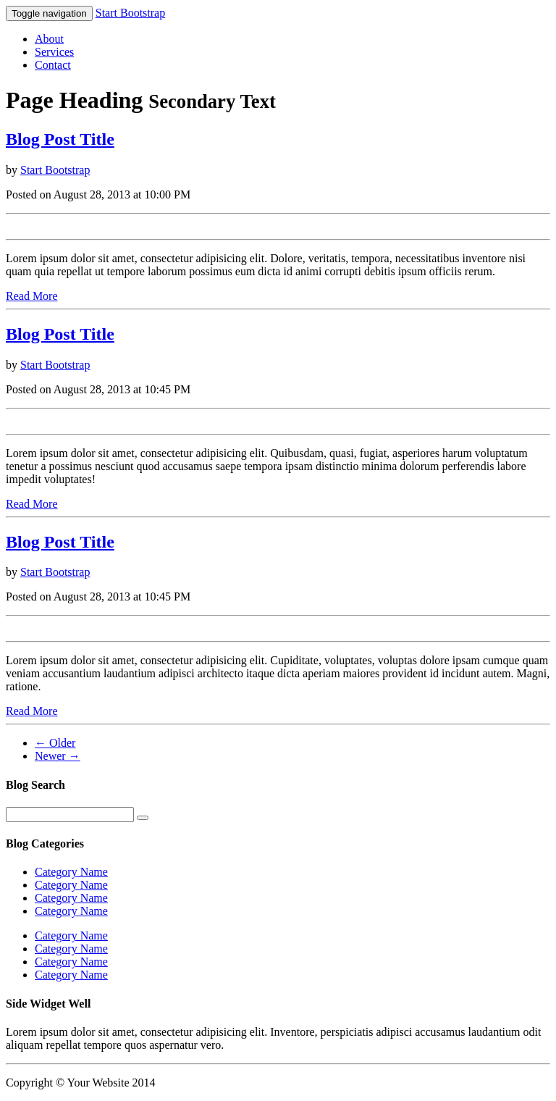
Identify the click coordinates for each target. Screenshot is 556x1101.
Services (54, 52)
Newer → (57, 756)
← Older (55, 743)
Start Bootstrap (130, 13)
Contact (53, 65)
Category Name (71, 872)
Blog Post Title (60, 139)
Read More (32, 296)
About (49, 39)
